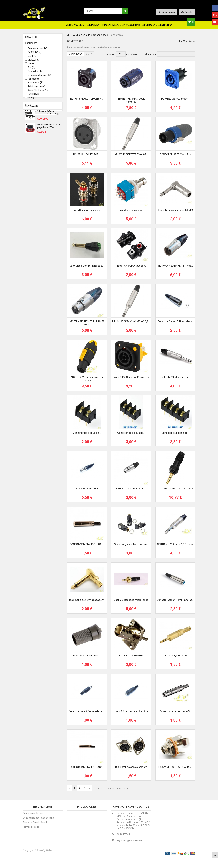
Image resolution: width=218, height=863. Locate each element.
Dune (32, 65)
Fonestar (34, 80)
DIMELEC (34, 61)
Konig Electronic (38, 91)
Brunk (32, 57)
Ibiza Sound (35, 84)
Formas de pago (31, 829)
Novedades (31, 128)
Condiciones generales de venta (38, 820)
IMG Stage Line (37, 88)
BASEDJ (34, 54)
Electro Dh (35, 72)
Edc (31, 69)
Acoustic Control (38, 50)
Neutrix (34, 95)
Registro (187, 12)
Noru (32, 99)
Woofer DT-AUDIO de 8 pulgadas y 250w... (48, 149)
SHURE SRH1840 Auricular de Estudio (47, 136)
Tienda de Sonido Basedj (35, 824)
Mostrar (111, 54)
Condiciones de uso (33, 815)
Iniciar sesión (167, 12)
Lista (89, 54)
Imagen (106, 25)
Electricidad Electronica (157, 25)
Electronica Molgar (40, 76)
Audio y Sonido (75, 25)
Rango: (29, 112)
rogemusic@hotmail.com (129, 842)
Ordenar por (149, 54)
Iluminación (93, 25)
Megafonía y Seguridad (126, 25)
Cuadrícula (75, 54)
